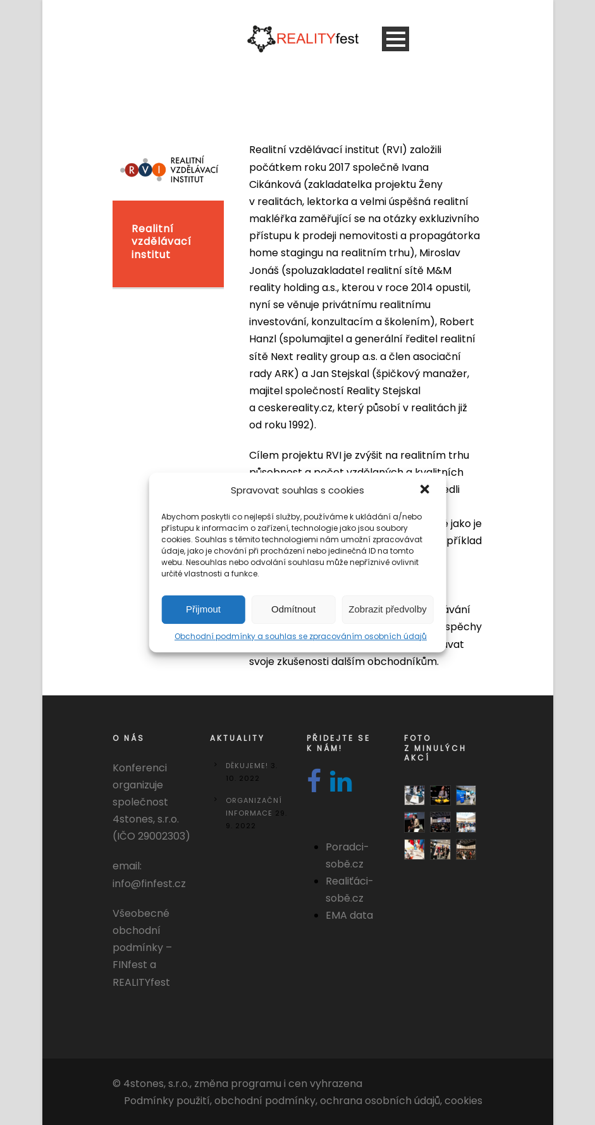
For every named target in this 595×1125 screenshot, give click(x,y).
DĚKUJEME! (247, 766)
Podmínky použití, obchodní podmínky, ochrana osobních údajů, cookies (303, 1100)
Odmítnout (293, 609)
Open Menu (395, 39)
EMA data (349, 915)
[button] (426, 490)
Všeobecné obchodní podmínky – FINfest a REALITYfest (142, 948)
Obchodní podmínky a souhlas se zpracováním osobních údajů (301, 636)
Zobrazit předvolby (387, 609)
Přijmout (203, 609)
